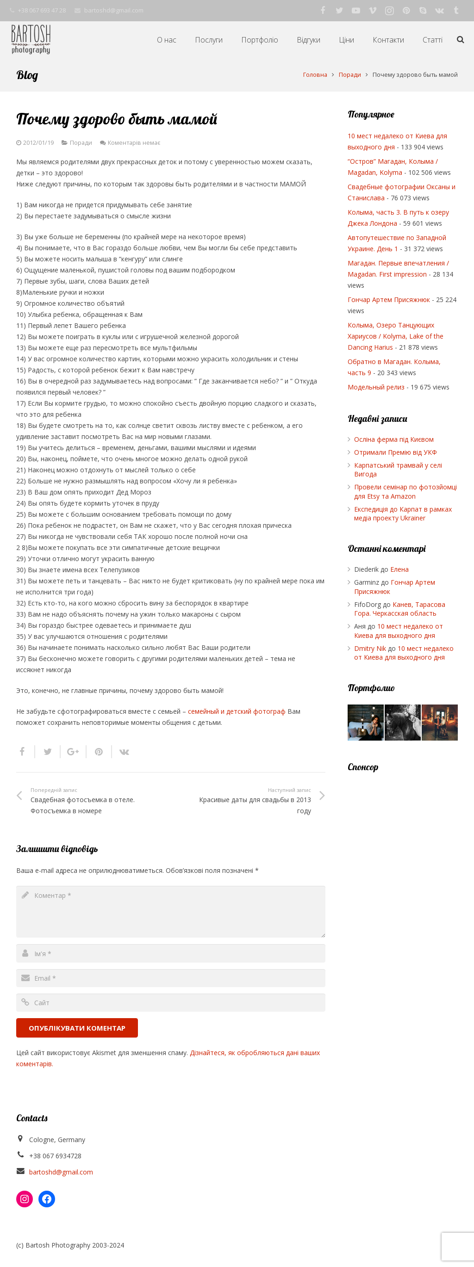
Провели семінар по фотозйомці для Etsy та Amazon (405, 491)
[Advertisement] (403, 922)
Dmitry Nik (370, 648)
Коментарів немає (134, 143)
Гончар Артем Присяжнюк (389, 299)
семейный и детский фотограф (237, 711)
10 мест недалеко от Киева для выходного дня (398, 631)
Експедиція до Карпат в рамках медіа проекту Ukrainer (403, 514)
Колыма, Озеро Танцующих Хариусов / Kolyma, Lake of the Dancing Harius (395, 336)
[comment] (170, 912)
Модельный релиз (376, 387)
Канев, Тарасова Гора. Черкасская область (399, 609)
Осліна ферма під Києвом (394, 439)
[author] (170, 953)
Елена (399, 569)
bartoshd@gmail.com (61, 1172)
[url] (170, 1003)
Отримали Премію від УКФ (395, 452)
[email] (170, 978)
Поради (81, 143)
